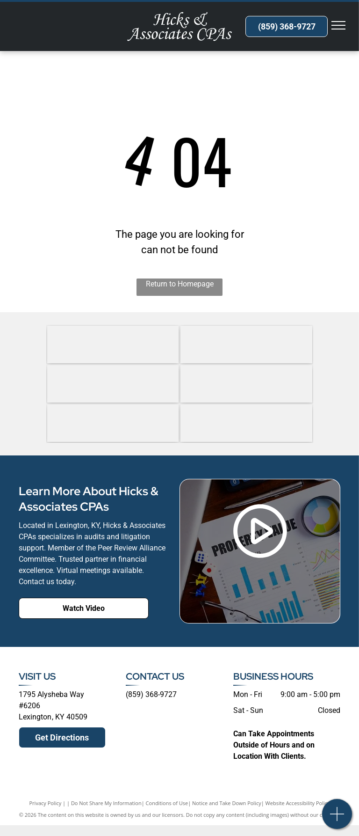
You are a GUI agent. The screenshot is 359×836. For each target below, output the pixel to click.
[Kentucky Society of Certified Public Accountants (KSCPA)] (113, 423)
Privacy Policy (45, 803)
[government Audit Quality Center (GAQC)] (113, 384)
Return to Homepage (180, 283)
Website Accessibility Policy (298, 803)
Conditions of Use (167, 803)
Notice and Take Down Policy (226, 803)
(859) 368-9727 (151, 694)
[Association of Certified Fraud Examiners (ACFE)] (246, 344)
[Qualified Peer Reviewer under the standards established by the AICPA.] (246, 423)
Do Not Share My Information (106, 803)
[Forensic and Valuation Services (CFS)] (113, 344)
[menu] (338, 25)
